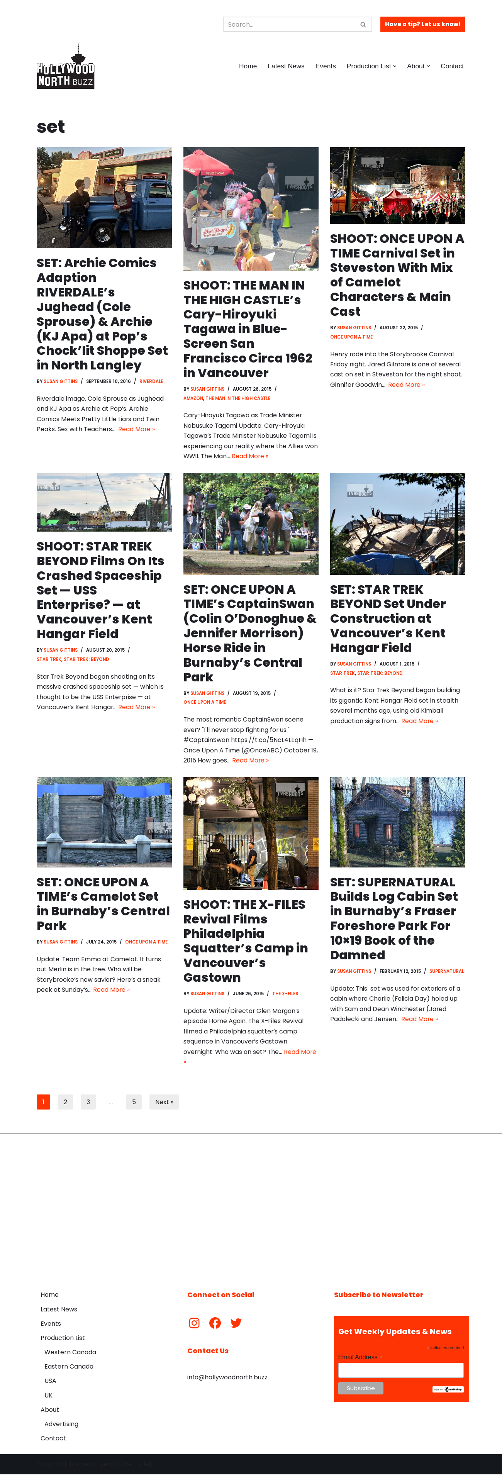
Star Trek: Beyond (87, 665)
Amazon (193, 400)
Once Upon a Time (352, 339)
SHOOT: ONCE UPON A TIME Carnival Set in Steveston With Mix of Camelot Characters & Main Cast (392, 276)
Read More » (137, 432)
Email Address (360, 1367)
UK (48, 1405)
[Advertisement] (251, 1216)
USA (50, 1390)
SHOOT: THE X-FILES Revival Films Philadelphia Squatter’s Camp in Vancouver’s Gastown (245, 948)
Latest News (284, 66)
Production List (63, 1347)
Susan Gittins (61, 383)
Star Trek (49, 665)
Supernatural (348, 989)
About (50, 1419)
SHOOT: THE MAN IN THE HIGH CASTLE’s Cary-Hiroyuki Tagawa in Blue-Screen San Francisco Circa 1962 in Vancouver (248, 330)
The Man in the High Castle (239, 400)
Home (246, 66)
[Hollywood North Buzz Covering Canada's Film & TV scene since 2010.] (66, 66)
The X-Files (287, 1002)
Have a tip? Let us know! (422, 24)
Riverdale (153, 383)
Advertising (61, 1434)
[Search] (289, 24)
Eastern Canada (68, 1376)
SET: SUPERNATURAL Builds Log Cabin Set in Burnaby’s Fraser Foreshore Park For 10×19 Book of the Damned (394, 926)
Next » (164, 1111)
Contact (452, 66)
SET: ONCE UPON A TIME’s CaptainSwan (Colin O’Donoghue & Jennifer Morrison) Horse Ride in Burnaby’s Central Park (250, 637)
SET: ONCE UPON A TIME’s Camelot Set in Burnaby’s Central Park (103, 911)
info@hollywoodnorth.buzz (227, 1387)
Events (324, 66)
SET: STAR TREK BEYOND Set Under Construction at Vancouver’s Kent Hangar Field (389, 622)
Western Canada (70, 1362)
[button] (394, 66)
